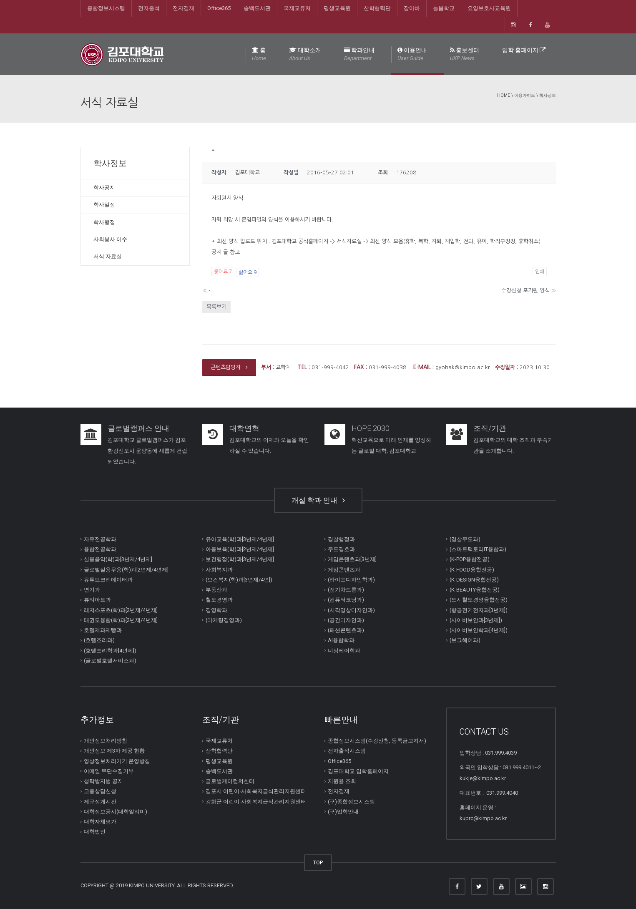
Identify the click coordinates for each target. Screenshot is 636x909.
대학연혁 (244, 428)
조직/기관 (489, 428)
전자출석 (149, 8)
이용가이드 (524, 95)
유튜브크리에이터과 (108, 580)
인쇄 (539, 271)
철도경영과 (219, 600)
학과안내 (359, 55)
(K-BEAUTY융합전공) (475, 590)
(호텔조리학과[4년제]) (110, 650)
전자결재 (183, 8)
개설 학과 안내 (318, 500)
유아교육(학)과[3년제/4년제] (240, 539)
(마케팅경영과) (224, 620)
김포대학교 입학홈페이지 (358, 771)
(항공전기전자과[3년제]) (479, 610)
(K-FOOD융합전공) (472, 569)
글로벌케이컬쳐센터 (230, 781)
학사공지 (104, 187)
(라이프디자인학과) (351, 580)
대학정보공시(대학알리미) (115, 811)
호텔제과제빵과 (103, 630)
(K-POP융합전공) (470, 559)
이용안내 (412, 55)
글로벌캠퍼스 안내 (138, 428)
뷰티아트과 (97, 600)
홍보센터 (464, 55)
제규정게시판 (100, 801)
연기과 (92, 590)
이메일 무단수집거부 (109, 771)
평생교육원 (337, 8)
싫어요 (247, 272)
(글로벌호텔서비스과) (110, 660)
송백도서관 (257, 8)
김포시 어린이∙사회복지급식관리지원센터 (256, 791)
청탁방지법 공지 (103, 781)
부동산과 (216, 590)
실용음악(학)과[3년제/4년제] (118, 559)
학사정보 (547, 95)
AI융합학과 (341, 640)
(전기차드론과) (346, 590)
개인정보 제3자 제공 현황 (114, 751)
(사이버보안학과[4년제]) (479, 630)
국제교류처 (297, 8)
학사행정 (104, 222)
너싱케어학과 (344, 650)
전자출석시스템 (347, 751)
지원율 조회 (342, 781)
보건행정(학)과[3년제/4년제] (240, 559)
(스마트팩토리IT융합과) (478, 549)
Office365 (219, 8)
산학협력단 (377, 8)
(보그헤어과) (465, 640)
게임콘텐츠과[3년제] (352, 559)
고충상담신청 (100, 791)
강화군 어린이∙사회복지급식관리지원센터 (256, 801)
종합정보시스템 (106, 8)
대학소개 (305, 55)
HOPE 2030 (371, 428)
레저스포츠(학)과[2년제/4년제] (121, 610)
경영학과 (216, 610)
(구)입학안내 (343, 811)
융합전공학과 (100, 549)
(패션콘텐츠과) (346, 630)
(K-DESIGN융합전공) (474, 580)
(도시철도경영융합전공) (479, 600)
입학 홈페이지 (524, 50)
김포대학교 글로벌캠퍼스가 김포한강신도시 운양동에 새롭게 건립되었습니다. (147, 451)
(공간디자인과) (346, 620)
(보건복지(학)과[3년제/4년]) (239, 580)
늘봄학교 (444, 8)
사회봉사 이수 (110, 239)
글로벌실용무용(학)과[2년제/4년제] (126, 569)
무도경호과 (341, 549)
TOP (318, 862)
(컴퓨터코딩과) (346, 600)
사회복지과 (219, 569)
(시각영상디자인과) (351, 610)
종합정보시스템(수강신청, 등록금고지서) (377, 741)
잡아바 (412, 8)
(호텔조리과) (99, 640)
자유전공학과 (100, 539)
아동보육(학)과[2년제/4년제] (240, 549)
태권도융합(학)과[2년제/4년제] (121, 620)
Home (503, 95)
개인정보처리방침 (105, 741)
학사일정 (104, 204)
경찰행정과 (341, 539)
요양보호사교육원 (489, 8)
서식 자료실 (107, 256)
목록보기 (216, 307)
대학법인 (95, 831)
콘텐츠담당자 (229, 367)
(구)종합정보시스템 (351, 801)
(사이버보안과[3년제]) (476, 620)
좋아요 (223, 271)
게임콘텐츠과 (344, 569)
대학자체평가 (100, 821)
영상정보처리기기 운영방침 (117, 761)
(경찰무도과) (465, 539)
